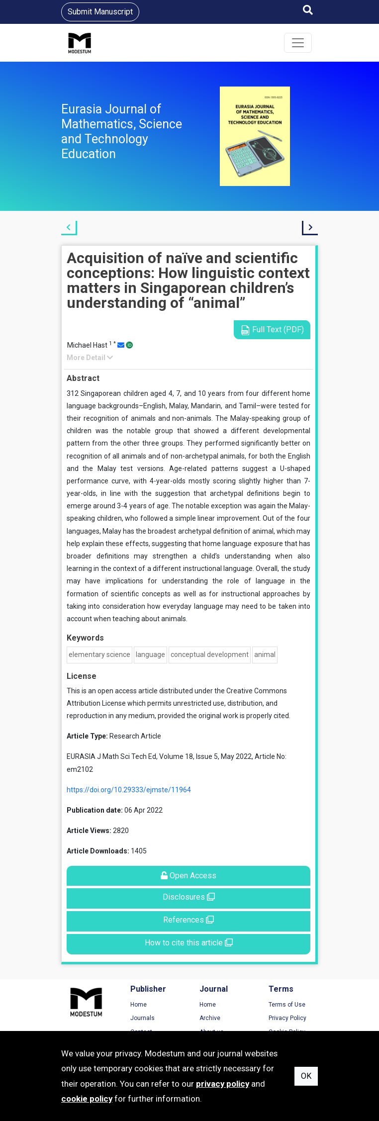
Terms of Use (287, 1004)
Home (138, 1004)
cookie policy (86, 1099)
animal (265, 654)
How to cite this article (189, 942)
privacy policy (222, 1084)
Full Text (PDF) (272, 330)
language (150, 654)
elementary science (99, 654)
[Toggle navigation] (298, 43)
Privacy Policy (287, 1018)
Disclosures (189, 897)
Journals (142, 1018)
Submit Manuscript (100, 11)
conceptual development (210, 654)
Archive (209, 1018)
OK (306, 1076)
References (188, 920)
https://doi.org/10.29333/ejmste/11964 (129, 790)
